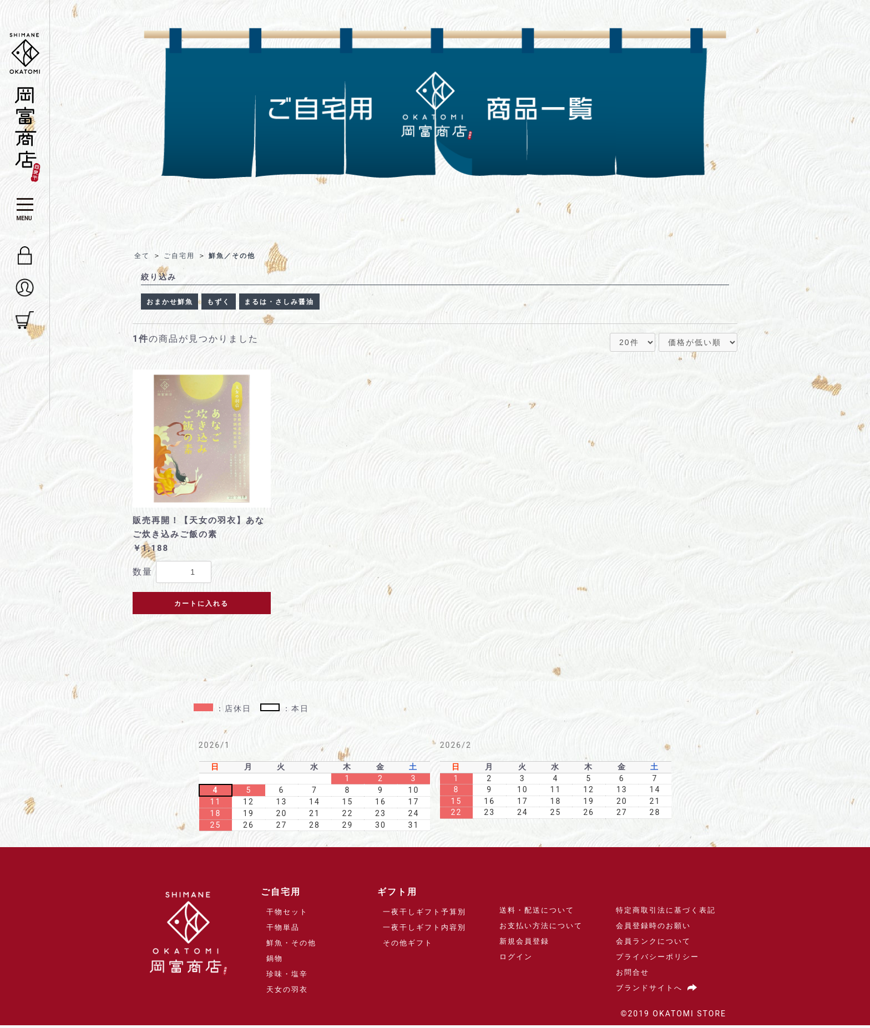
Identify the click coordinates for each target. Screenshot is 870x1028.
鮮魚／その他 (237, 255)
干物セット (287, 914)
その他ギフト (408, 945)
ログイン (516, 959)
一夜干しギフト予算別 (424, 914)
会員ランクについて (653, 944)
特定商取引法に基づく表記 (666, 913)
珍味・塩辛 (287, 977)
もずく (231, 302)
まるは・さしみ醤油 (301, 302)
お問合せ (632, 975)
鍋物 (274, 961)
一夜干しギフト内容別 (424, 930)
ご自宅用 (181, 255)
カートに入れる (201, 606)
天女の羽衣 (287, 992)
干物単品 (283, 930)
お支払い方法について (541, 928)
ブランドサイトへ (659, 990)
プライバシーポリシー (657, 959)
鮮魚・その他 (291, 945)
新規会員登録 (524, 944)
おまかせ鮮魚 (174, 302)
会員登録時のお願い (653, 928)
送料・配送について (536, 913)
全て (142, 255)
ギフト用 (397, 894)
